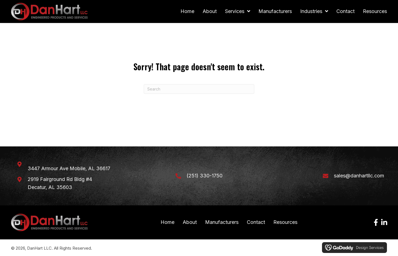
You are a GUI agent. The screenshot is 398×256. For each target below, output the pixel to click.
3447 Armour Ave (69, 169)
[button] (376, 222)
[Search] (199, 89)
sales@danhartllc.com (359, 176)
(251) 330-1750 (204, 176)
